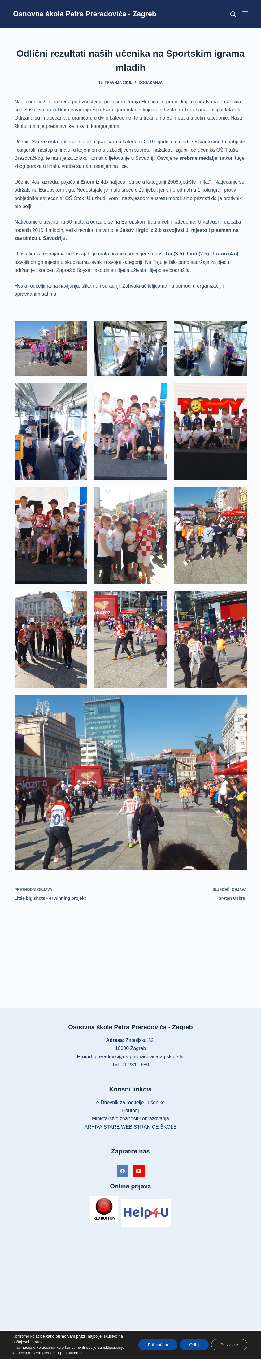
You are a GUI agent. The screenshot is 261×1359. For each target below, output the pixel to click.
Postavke (229, 1344)
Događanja (151, 83)
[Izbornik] (245, 14)
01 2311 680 (135, 1064)
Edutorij (130, 1110)
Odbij (194, 1344)
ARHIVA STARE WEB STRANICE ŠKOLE (130, 1127)
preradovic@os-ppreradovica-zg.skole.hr (139, 1056)
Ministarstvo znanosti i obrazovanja (130, 1118)
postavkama (71, 1353)
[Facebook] (122, 1171)
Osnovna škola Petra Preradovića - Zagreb (84, 14)
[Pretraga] (233, 14)
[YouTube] (139, 1171)
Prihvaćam (158, 1344)
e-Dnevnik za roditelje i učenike (130, 1102)
